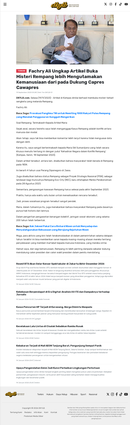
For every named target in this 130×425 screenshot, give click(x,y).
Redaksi (28, 412)
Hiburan (74, 394)
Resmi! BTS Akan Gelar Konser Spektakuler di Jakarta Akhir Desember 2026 (60, 263)
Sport (83, 394)
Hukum (49, 394)
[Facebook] (116, 4)
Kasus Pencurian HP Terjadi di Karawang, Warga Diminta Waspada (54, 307)
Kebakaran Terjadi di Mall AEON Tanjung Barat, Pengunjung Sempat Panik (59, 345)
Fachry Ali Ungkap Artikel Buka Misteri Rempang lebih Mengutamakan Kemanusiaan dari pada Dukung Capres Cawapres (60, 79)
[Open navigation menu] (5, 4)
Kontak (54, 412)
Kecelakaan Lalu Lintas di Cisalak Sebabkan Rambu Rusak (49, 326)
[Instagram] (111, 4)
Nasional (93, 394)
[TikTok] (120, 4)
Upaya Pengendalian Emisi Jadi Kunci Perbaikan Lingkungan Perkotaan (58, 368)
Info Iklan (38, 412)
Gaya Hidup (61, 394)
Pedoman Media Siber (33, 416)
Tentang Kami (16, 412)
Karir (46, 412)
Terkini (40, 394)
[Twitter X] (105, 4)
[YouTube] (126, 4)
